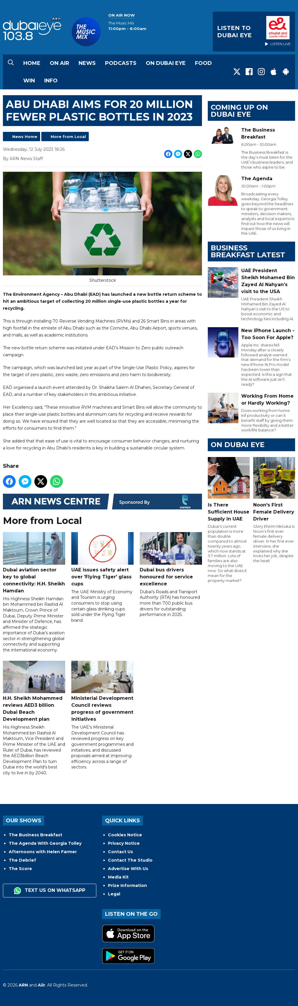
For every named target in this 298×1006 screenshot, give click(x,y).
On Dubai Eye (166, 63)
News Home (24, 136)
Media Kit (118, 877)
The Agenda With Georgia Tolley (45, 843)
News (87, 63)
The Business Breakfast (35, 834)
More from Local (68, 136)
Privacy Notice (124, 843)
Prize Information (127, 885)
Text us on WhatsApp (49, 890)
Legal (114, 894)
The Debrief (22, 860)
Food (203, 63)
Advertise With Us (128, 868)
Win (29, 80)
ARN (23, 985)
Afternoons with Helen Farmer (43, 851)
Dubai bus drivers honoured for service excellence (171, 559)
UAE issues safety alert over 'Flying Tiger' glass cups (102, 559)
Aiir (41, 985)
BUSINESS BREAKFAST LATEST (248, 251)
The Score (20, 868)
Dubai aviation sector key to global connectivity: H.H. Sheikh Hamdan (34, 563)
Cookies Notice (125, 834)
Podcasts (120, 63)
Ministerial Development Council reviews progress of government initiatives (102, 691)
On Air (59, 63)
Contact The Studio (130, 860)
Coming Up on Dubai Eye (239, 110)
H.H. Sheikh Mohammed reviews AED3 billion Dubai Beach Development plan (34, 691)
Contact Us (120, 851)
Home (31, 63)
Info (51, 80)
